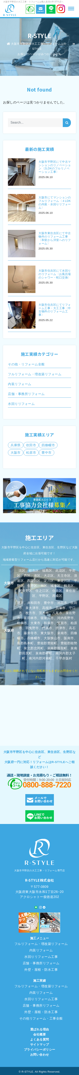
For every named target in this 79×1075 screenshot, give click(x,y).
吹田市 (31, 445)
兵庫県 (16, 445)
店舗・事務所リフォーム (26, 394)
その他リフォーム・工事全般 (41, 1018)
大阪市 (16, 452)
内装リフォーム (19, 384)
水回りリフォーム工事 (41, 956)
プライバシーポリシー (39, 1049)
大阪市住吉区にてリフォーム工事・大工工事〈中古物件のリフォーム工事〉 (54, 309)
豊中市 (47, 452)
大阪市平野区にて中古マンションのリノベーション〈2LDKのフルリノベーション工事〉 (54, 166)
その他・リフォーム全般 (26, 364)
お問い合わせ (39, 1054)
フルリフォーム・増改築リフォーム (34, 374)
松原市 (31, 452)
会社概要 (39, 1034)
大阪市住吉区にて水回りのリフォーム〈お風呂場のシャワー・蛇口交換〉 (54, 274)
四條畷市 (48, 445)
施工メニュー (39, 938)
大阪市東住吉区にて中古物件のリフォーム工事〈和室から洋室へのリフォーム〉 (54, 238)
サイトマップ (39, 1044)
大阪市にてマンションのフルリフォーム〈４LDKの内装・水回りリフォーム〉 (54, 202)
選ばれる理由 (39, 1029)
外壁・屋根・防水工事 (41, 969)
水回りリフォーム (21, 404)
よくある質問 (39, 1039)
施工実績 (39, 980)
